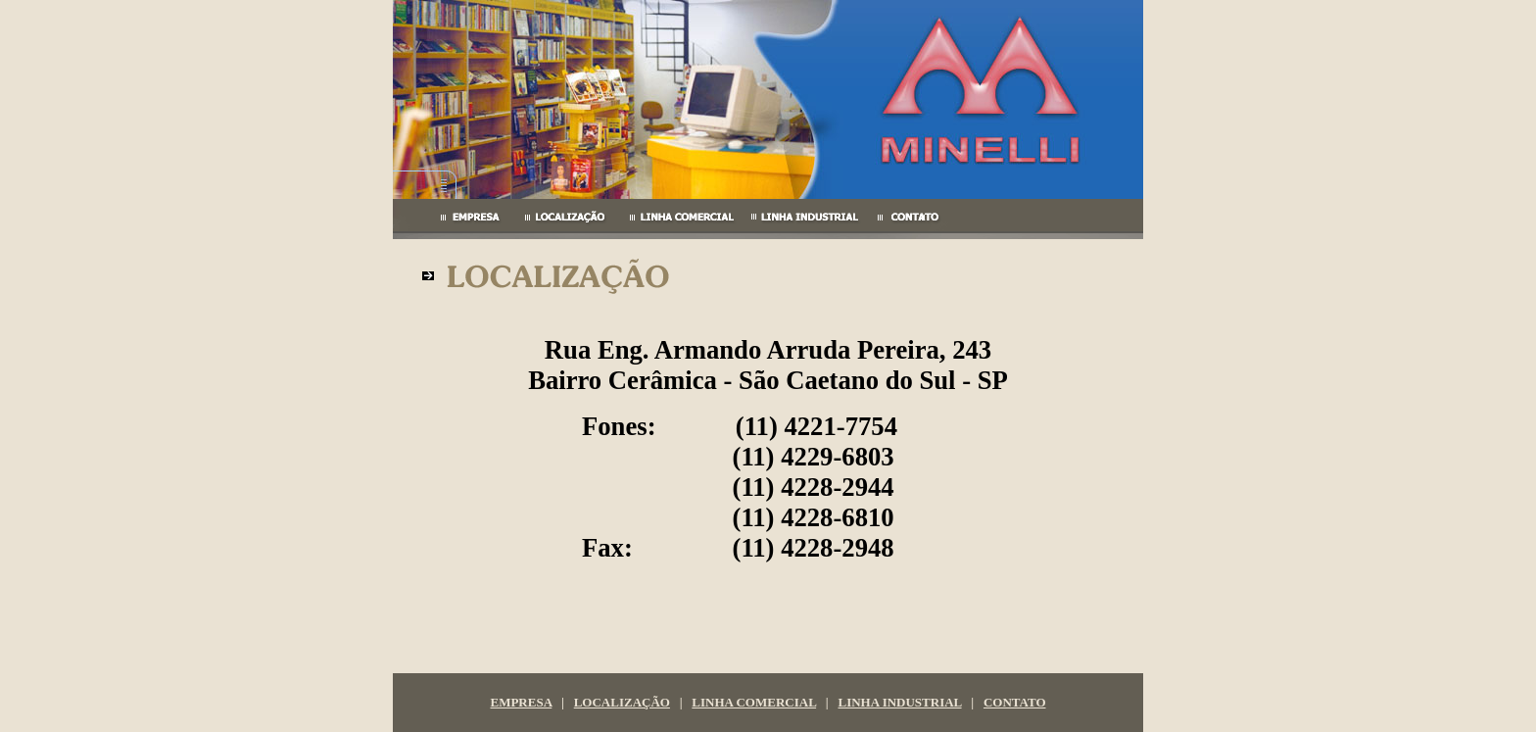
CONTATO (1015, 702)
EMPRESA (521, 702)
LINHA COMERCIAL (754, 702)
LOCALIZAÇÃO (622, 702)
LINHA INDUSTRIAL (899, 702)
